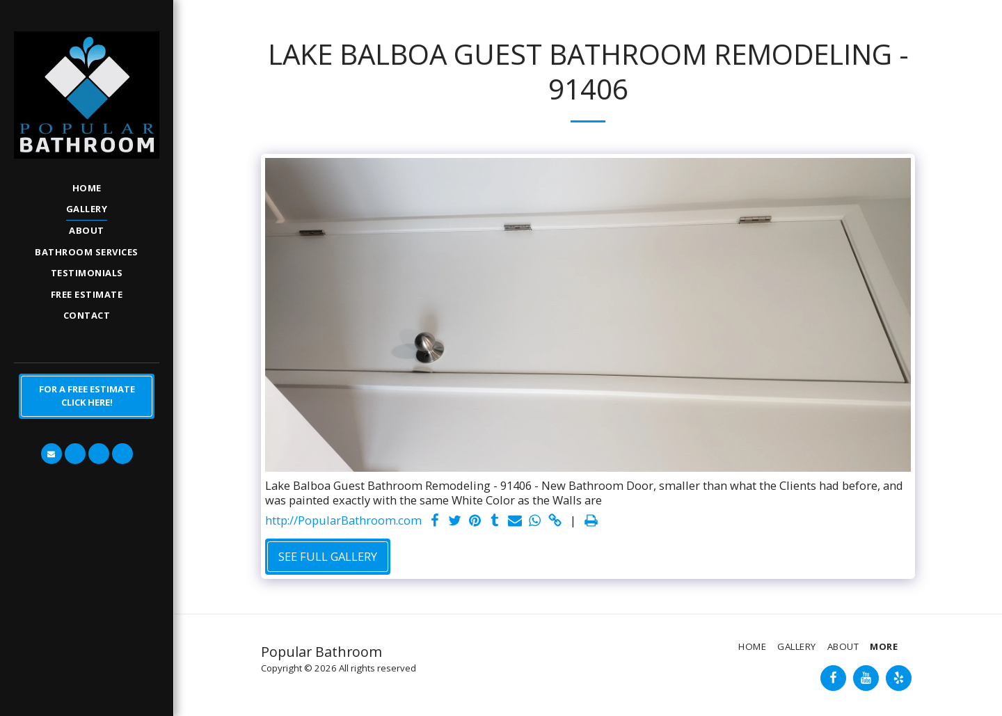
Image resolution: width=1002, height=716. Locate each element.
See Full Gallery (327, 556)
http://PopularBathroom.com (343, 521)
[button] (51, 453)
